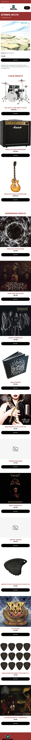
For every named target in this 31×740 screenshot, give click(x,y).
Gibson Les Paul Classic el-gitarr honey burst (15, 194)
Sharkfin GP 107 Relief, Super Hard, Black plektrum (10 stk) (15, 584)
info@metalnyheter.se (5, 1)
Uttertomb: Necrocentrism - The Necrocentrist (15, 717)
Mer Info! (15, 60)
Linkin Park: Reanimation (15, 539)
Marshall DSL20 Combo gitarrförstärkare (15, 149)
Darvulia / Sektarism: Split (15, 505)
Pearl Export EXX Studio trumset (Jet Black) (16, 107)
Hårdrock (12, 53)
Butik (27, 7)
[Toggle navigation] (2, 8)
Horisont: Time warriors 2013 (16, 338)
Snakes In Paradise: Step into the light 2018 (15, 426)
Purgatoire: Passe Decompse (15, 461)
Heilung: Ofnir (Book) (15, 382)
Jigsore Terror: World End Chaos (15, 293)
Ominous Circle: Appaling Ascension (15, 249)
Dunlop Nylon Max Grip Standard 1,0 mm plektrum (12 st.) (15, 673)
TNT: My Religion (15, 628)
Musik (8, 53)
